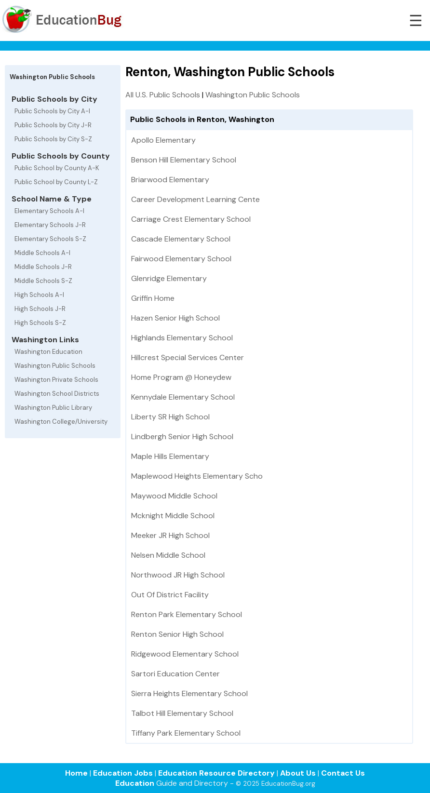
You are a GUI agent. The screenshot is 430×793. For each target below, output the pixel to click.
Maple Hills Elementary (170, 456)
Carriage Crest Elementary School (191, 219)
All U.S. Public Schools (162, 95)
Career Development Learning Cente (195, 199)
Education (134, 783)
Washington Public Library (53, 407)
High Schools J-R (40, 309)
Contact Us (343, 773)
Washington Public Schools (54, 366)
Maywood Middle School (174, 496)
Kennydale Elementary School (183, 397)
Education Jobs (123, 773)
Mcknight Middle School (173, 516)
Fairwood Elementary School (181, 259)
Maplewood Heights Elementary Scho (197, 476)
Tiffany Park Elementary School (186, 733)
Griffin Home (153, 298)
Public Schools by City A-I (52, 111)
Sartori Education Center (175, 674)
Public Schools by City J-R (53, 125)
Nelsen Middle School (168, 555)
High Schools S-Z (40, 323)
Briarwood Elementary (170, 180)
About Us (298, 773)
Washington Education (48, 352)
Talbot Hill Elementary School (182, 713)
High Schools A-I (39, 295)
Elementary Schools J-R (50, 225)
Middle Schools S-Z (43, 281)
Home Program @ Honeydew (181, 377)
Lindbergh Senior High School (182, 436)
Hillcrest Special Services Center (187, 357)
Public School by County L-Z (56, 182)
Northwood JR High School (178, 575)
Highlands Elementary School (182, 338)
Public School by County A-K (56, 168)
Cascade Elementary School (180, 239)
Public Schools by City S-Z (53, 139)
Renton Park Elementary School (186, 614)
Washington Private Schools (56, 380)
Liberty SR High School (170, 417)
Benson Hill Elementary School (183, 160)
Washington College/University (61, 421)
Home (76, 773)
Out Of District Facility (170, 595)
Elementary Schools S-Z (50, 239)
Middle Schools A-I (42, 253)
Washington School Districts (56, 394)
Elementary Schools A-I (49, 211)
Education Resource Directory (216, 773)
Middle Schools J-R (43, 267)
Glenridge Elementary (169, 278)
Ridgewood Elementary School (185, 654)
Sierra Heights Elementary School (189, 693)
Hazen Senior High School (175, 318)
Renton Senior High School (177, 634)
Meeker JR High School (170, 535)
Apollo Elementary (163, 140)
